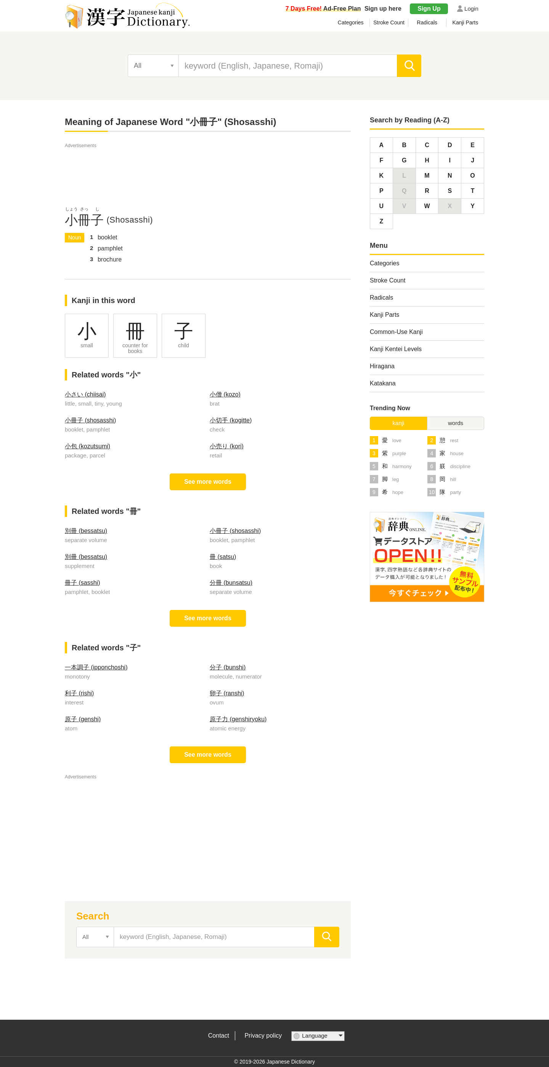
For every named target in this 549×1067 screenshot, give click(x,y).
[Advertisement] (208, 167)
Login (471, 8)
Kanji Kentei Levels (396, 349)
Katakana (383, 383)
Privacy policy (263, 1035)
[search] (409, 66)
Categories (351, 22)
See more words (207, 481)
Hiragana (382, 366)
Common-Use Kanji (396, 332)
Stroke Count (389, 22)
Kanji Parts (465, 22)
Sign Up (428, 8)
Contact (218, 1035)
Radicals (427, 22)
